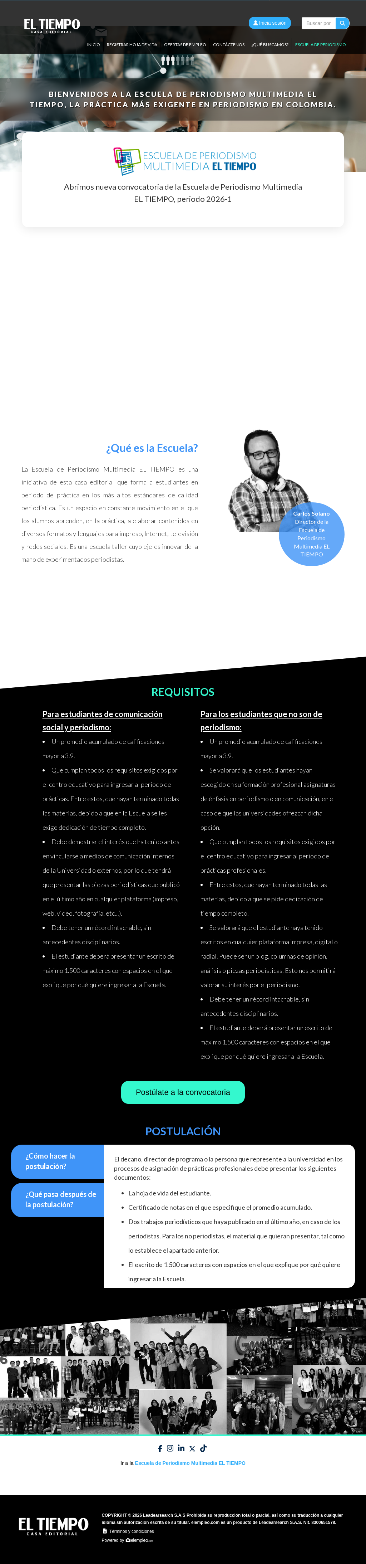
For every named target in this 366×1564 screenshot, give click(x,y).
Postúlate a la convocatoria (183, 1092)
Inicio (93, 44)
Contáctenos (228, 44)
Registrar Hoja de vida (132, 44)
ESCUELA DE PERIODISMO (320, 44)
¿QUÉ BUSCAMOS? (269, 44)
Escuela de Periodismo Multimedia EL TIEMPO (190, 1463)
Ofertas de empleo (185, 44)
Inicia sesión (270, 23)
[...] (319, 23)
